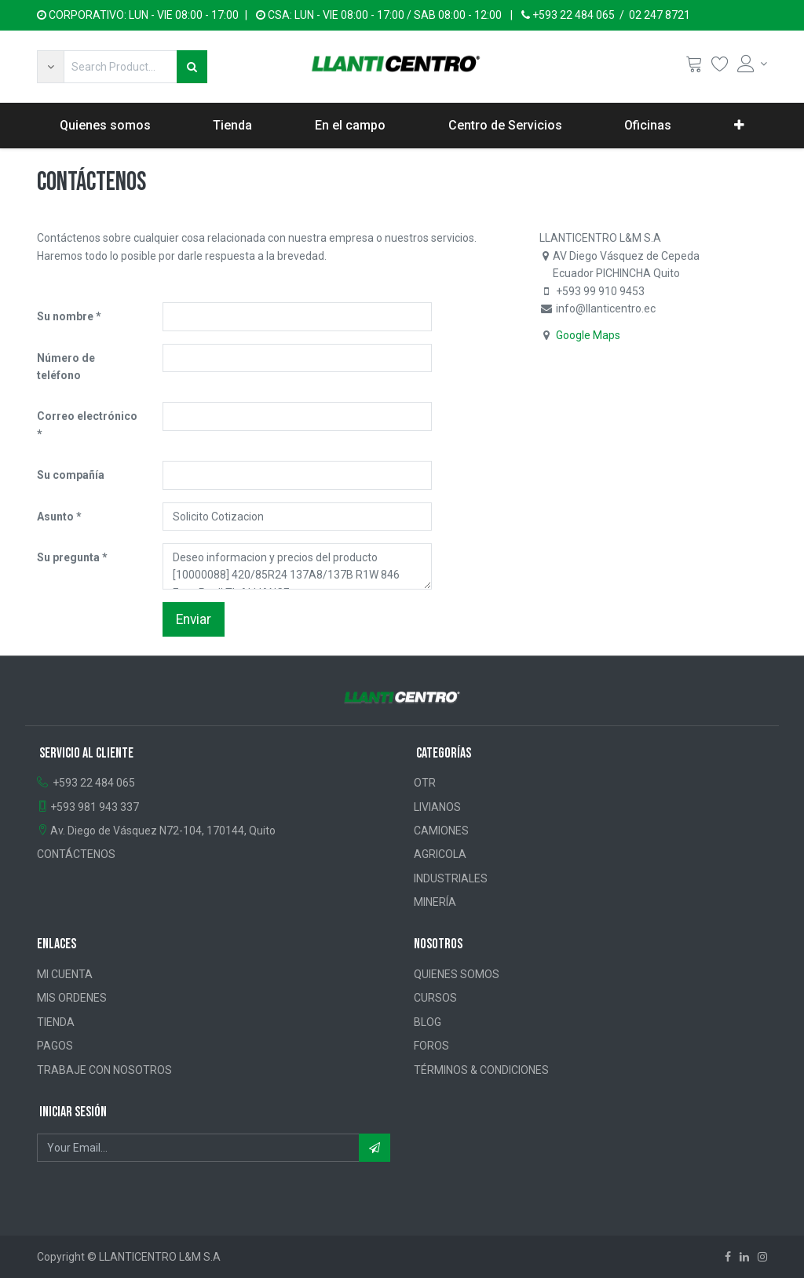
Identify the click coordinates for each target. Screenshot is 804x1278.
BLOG (427, 1022)
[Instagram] (762, 1257)
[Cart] (694, 67)
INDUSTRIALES (451, 878)
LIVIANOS (437, 807)
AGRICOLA (440, 854)
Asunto (55, 516)
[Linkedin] (744, 1257)
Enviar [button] (193, 619)
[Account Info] (752, 63)
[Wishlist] (720, 67)
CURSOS (435, 997)
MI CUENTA (65, 974)
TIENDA (56, 1022)
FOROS (431, 1045)
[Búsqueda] (192, 66)
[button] (50, 66)
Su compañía (70, 475)
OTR (425, 782)
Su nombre (65, 316)
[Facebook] (728, 1257)
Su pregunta (68, 557)
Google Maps (588, 335)
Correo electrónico (87, 416)
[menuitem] (105, 125)
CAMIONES (441, 830)
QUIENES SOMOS (456, 974)
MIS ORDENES (72, 997)
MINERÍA (435, 902)
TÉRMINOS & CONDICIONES (481, 1070)
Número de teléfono (66, 367)
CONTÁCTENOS (76, 854)
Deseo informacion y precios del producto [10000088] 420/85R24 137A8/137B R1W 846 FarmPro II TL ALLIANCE (297, 566)
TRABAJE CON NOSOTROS (104, 1070)
